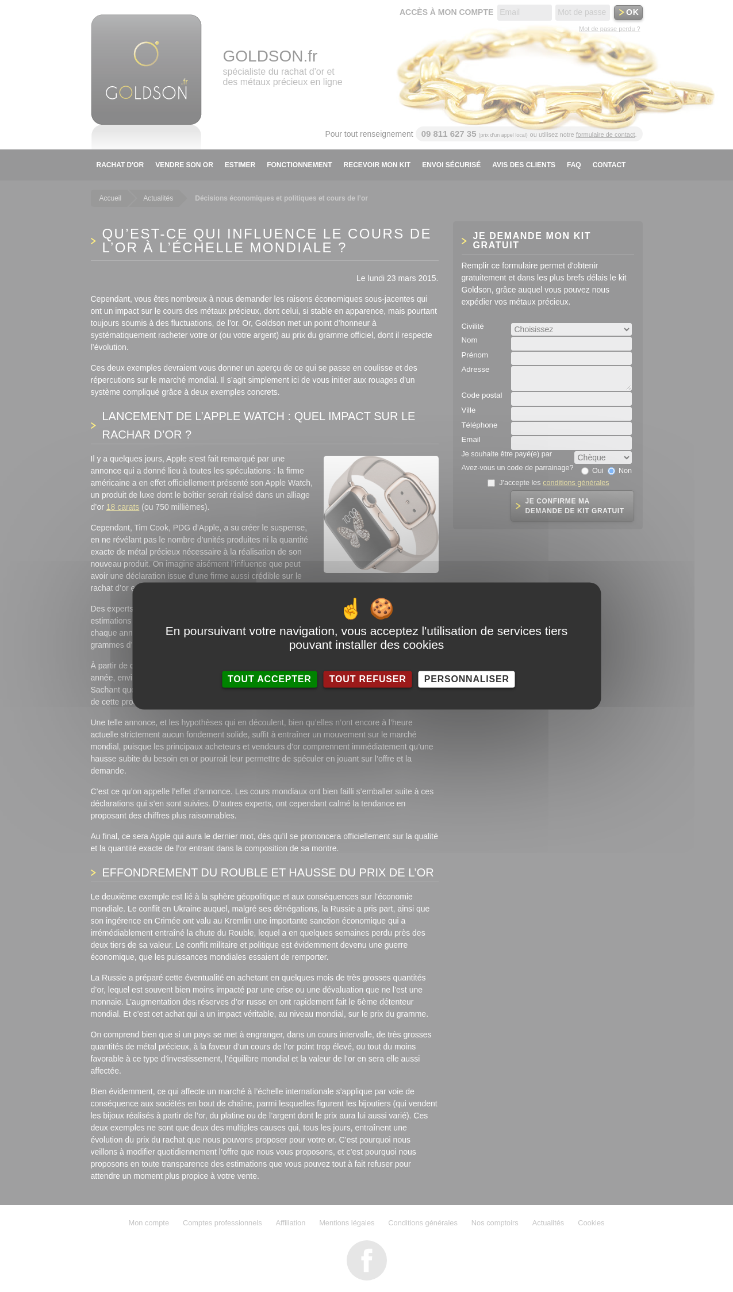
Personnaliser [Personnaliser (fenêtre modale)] (466, 679)
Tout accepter (270, 679)
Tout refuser (367, 679)
